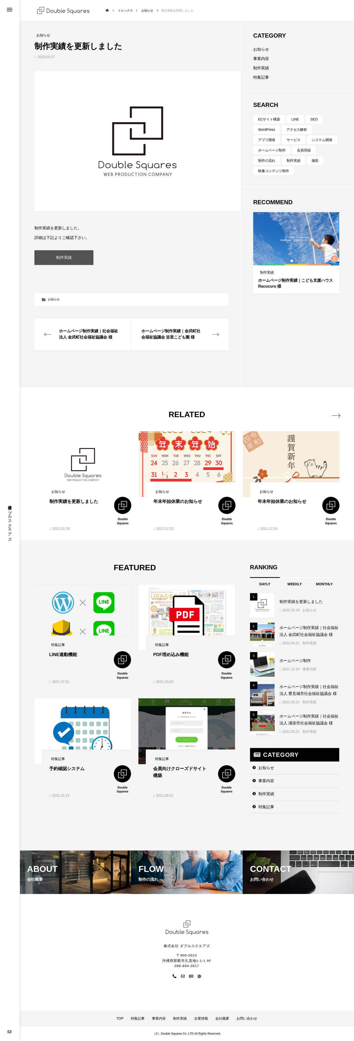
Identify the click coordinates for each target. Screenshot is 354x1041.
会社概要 (222, 1018)
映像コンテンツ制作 (273, 171)
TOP (120, 1018)
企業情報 (201, 1018)
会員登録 (304, 150)
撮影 (315, 160)
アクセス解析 (296, 130)
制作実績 (261, 68)
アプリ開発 (266, 140)
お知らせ (54, 299)
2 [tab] (296, 261)
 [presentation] (333, 414)
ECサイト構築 (269, 119)
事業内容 (261, 59)
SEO (314, 119)
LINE (295, 119)
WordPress (266, 130)
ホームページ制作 (272, 150)
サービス (293, 140)
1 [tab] (292, 261)
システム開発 (322, 140)
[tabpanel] (296, 252)
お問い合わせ (246, 1018)
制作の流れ (266, 160)
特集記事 (261, 77)
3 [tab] (300, 261)
